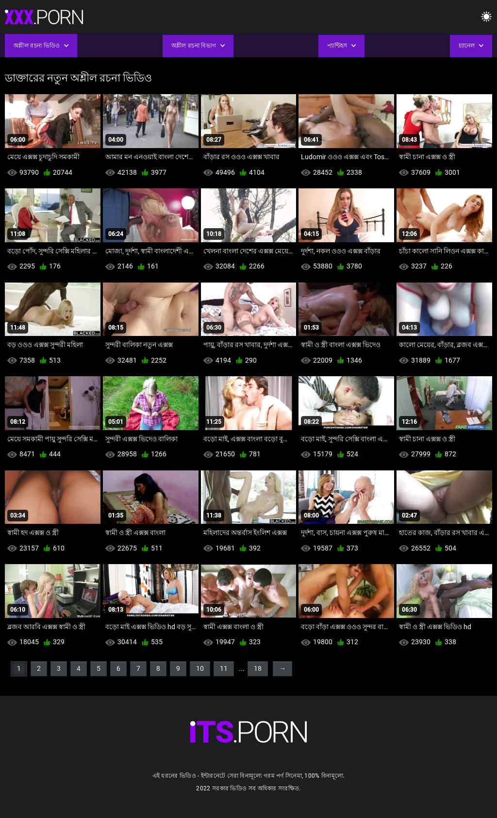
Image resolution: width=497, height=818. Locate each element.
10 (200, 668)
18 (258, 668)
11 (224, 668)
